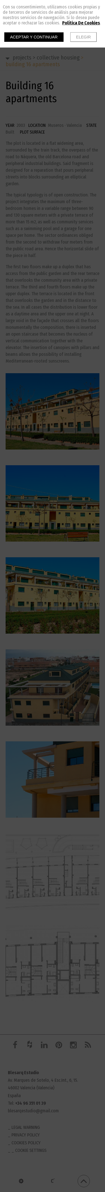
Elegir (83, 37)
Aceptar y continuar (34, 37)
